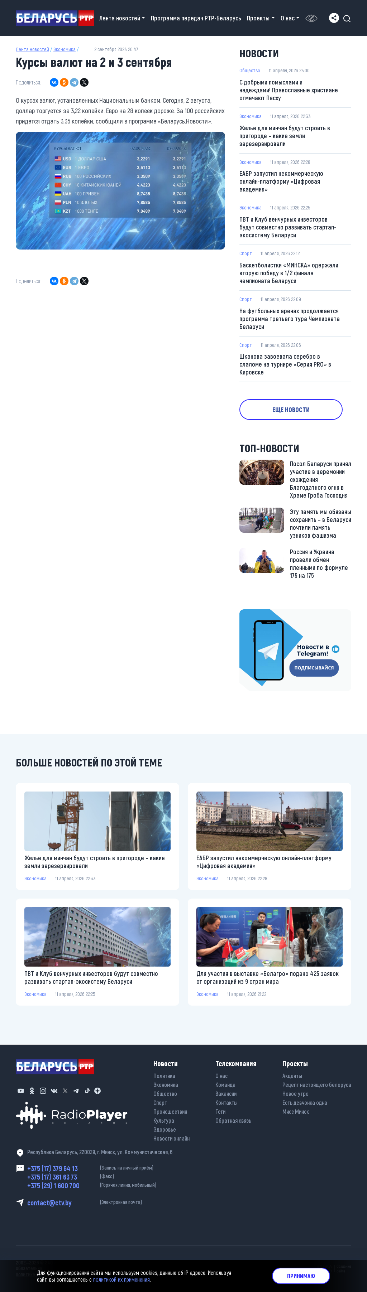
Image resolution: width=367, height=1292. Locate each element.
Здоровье (164, 1129)
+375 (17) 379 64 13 (99, 1168)
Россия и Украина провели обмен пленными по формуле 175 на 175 (319, 564)
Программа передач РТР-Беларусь (196, 18)
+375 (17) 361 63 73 (99, 1176)
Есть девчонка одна (304, 1102)
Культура (163, 1120)
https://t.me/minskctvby (269, 615)
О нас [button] (288, 18)
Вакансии (226, 1093)
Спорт (245, 253)
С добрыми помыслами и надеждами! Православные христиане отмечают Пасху (288, 90)
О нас (221, 1075)
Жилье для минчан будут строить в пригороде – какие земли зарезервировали (284, 135)
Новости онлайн (171, 1138)
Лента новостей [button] (119, 18)
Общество (249, 70)
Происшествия (170, 1111)
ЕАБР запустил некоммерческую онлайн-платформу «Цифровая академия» (281, 181)
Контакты (226, 1102)
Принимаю (301, 1275)
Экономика (64, 49)
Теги (220, 1111)
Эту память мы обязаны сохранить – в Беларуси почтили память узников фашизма (320, 523)
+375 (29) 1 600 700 (99, 1185)
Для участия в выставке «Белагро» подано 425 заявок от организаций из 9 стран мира (267, 978)
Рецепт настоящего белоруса (316, 1084)
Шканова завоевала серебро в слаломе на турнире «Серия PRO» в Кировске (285, 364)
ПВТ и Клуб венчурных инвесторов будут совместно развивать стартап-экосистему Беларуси (287, 227)
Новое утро (295, 1093)
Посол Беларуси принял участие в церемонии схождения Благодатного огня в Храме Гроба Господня (320, 479)
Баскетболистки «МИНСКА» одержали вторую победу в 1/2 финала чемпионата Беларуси (288, 273)
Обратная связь (233, 1120)
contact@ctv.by (99, 1202)
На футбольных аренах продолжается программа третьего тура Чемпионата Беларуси (289, 318)
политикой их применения (121, 1279)
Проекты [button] (258, 18)
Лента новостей (32, 49)
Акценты (292, 1075)
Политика (164, 1075)
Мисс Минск (295, 1111)
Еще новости (291, 410)
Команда (225, 1084)
